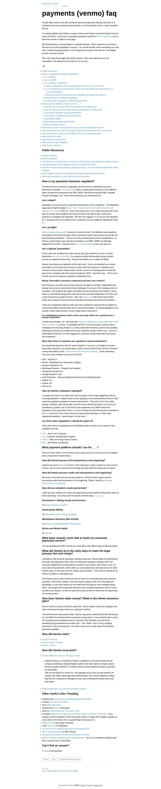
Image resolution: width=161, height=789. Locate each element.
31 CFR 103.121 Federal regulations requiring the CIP (65, 729)
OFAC (44, 439)
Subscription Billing (52, 119)
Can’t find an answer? (51, 145)
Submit (45, 751)
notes (55, 4)
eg (49, 294)
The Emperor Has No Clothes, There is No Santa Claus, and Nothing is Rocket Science (80, 162)
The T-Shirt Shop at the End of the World (60, 770)
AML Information (54, 705)
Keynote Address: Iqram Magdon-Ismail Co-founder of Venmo (69, 164)
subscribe (98, 785)
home (89, 785)
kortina (65, 6)
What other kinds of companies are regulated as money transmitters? (76, 95)
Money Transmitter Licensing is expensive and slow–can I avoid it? (75, 86)
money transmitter (62, 256)
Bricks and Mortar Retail (54, 125)
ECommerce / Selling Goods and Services (62, 116)
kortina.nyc (47, 4)
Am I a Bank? (50, 77)
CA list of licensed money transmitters (81, 351)
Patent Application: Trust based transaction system (64, 689)
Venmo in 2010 (48, 645)
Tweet (45, 759)
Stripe (106, 480)
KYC (44, 434)
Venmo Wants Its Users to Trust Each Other (61, 656)
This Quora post (69, 190)
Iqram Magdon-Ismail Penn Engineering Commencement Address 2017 (73, 173)
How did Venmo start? (51, 136)
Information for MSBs (59, 702)
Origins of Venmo (49, 156)
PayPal (64, 505)
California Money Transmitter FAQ (64, 711)
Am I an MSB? (50, 80)
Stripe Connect (51, 524)
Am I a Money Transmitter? (56, 83)
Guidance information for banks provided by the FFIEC (66, 735)
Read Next (45, 768)
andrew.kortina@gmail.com (70, 759)
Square (48, 533)
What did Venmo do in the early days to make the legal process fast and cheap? (77, 130)
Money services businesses (54, 232)
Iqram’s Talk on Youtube (52, 642)
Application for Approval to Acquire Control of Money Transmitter (78, 714)
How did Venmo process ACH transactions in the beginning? (70, 107)
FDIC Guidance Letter (51, 732)
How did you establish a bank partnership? (62, 113)
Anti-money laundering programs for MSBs (72, 699)
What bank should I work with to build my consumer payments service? (73, 127)
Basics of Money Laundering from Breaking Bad (63, 738)
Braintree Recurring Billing (53, 483)
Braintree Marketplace (71, 524)
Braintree (62, 465)
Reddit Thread (48, 723)
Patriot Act (51, 726)
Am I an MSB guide (83, 244)
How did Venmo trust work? (54, 139)
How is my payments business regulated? (60, 74)
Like (53, 759)
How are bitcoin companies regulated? (61, 98)
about (82, 785)
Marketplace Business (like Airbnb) (59, 122)
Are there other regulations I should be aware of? (65, 101)
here (74, 410)
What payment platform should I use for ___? (62, 104)
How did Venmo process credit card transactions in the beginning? (73, 110)
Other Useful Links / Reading (54, 142)
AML (44, 442)
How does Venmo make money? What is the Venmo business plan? (71, 133)
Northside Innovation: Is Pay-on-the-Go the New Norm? (66, 176)
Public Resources (49, 71)
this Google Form (104, 36)
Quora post (88, 297)
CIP (43, 437)
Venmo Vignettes (49, 159)
